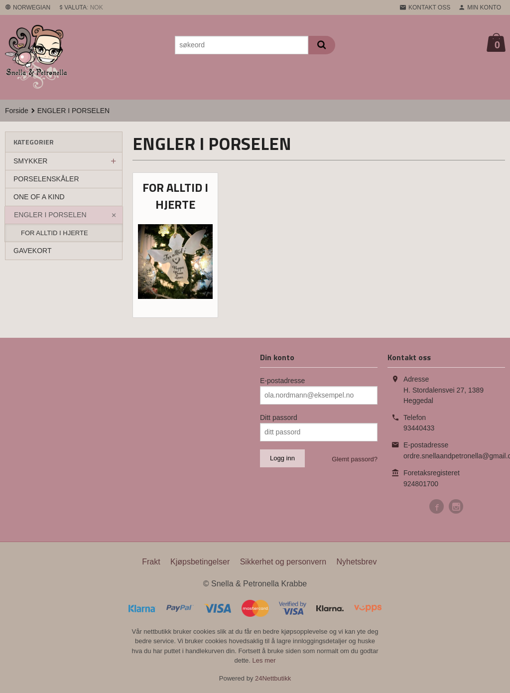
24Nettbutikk (273, 678)
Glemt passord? (355, 459)
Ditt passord (278, 417)
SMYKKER (30, 161)
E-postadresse (282, 381)
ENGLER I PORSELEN (50, 215)
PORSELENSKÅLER (46, 179)
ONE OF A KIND (39, 197)
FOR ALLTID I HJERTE (54, 233)
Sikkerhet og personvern (283, 561)
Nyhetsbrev (357, 561)
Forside (16, 111)
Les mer (264, 660)
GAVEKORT (32, 251)
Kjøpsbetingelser (200, 561)
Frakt (151, 561)
